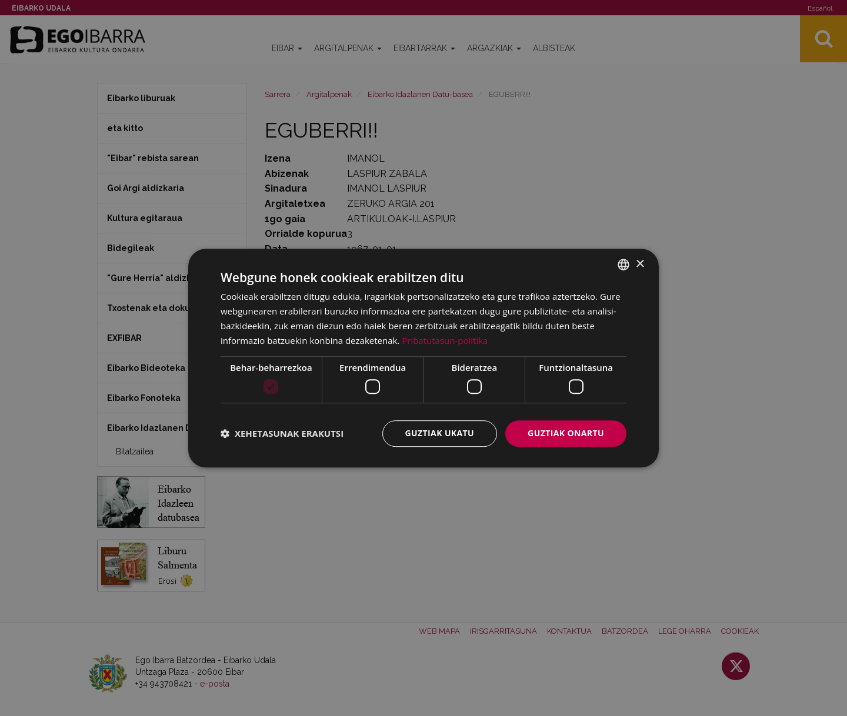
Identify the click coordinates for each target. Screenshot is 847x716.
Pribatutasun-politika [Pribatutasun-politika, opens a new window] (445, 340)
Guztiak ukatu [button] (440, 433)
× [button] (639, 264)
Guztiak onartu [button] (566, 433)
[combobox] (623, 264)
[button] (282, 433)
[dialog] (423, 358)
